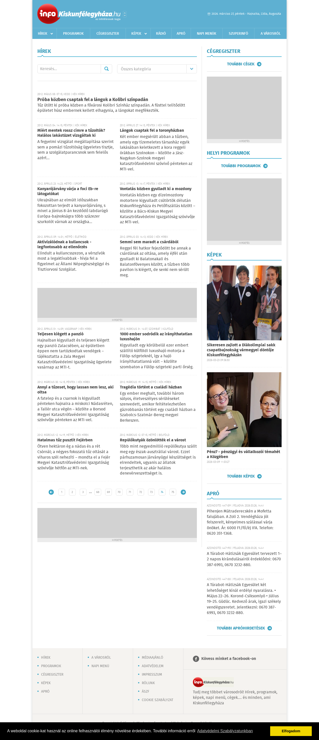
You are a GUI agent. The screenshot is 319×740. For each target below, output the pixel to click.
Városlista (125, 14)
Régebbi (183, 492)
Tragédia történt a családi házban (151, 387)
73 (151, 492)
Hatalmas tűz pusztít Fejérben (64, 440)
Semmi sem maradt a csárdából (149, 242)
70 (119, 492)
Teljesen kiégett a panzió (60, 334)
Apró (181, 33)
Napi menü (100, 666)
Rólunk (148, 683)
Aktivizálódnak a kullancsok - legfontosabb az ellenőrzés (64, 244)
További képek (241, 476)
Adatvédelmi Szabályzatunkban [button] (225, 731)
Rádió (161, 33)
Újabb (51, 492)
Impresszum (152, 674)
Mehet (106, 68)
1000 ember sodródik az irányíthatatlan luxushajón (156, 336)
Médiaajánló (152, 657)
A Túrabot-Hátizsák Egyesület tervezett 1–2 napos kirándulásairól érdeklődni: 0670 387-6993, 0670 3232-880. (244, 559)
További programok (241, 166)
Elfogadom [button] (291, 731)
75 (172, 492)
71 (130, 492)
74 (162, 492)
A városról (271, 33)
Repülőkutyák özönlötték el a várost (153, 440)
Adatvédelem (152, 666)
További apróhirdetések (241, 628)
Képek (136, 33)
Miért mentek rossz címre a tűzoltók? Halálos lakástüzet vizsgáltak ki (71, 133)
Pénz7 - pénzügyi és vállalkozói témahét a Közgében (243, 454)
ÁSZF (145, 691)
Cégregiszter (107, 33)
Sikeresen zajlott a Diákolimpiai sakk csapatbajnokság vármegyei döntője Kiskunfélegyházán (241, 350)
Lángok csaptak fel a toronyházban (152, 130)
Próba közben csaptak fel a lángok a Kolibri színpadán (92, 99)
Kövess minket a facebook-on (228, 659)
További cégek (240, 64)
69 (108, 492)
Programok (73, 33)
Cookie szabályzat (157, 700)
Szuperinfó (238, 33)
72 (140, 492)
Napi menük (206, 33)
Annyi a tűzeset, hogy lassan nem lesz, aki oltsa (75, 389)
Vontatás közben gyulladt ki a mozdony (155, 189)
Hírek (42, 33)
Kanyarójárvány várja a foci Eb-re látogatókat (67, 191)
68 (97, 492)
